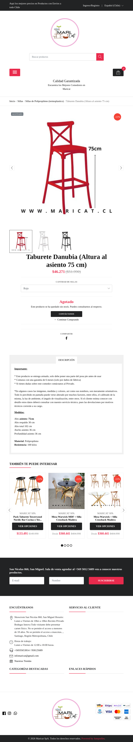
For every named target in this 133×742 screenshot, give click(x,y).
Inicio (12, 101)
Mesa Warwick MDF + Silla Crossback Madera (66, 518)
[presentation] (11, 167)
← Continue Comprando (66, 319)
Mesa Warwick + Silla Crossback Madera (105, 518)
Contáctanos (66, 314)
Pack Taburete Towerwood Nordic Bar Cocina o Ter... (27, 518)
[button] (114, 5)
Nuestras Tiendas (22, 661)
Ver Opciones (27, 526)
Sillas (20, 101)
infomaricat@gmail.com (26, 655)
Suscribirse (106, 580)
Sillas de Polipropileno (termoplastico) (44, 101)
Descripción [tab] (66, 360)
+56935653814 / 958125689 (28, 650)
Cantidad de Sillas (66, 282)
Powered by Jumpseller (92, 738)
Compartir (66, 334)
